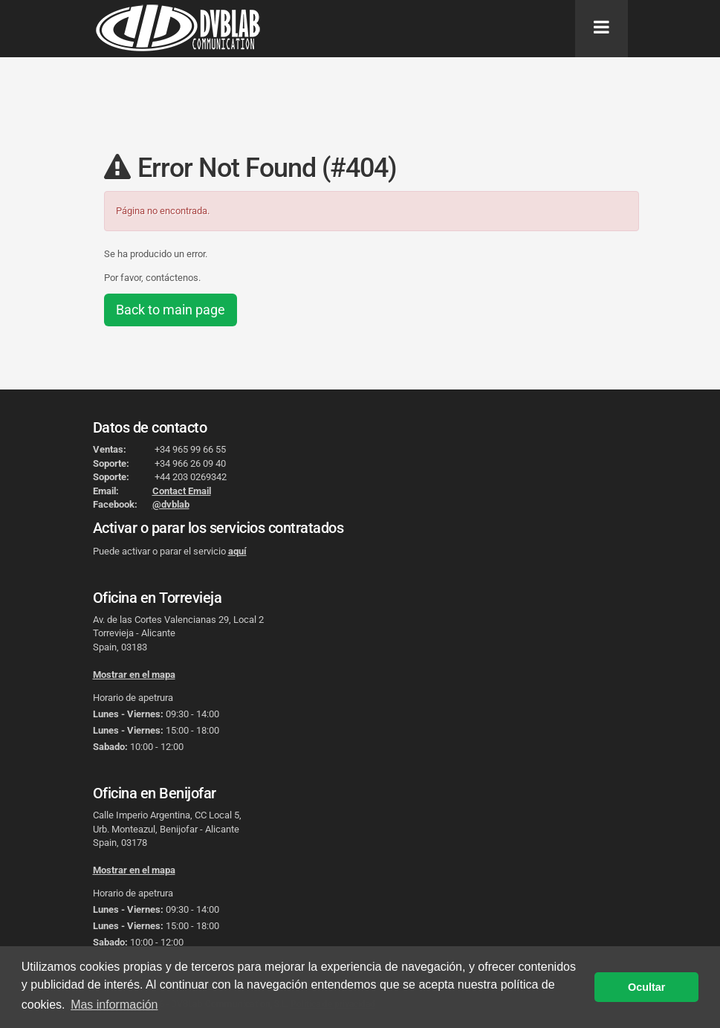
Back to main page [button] (170, 309)
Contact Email (181, 491)
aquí (237, 551)
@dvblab (170, 504)
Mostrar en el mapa (134, 674)
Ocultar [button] (646, 987)
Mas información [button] (114, 1004)
